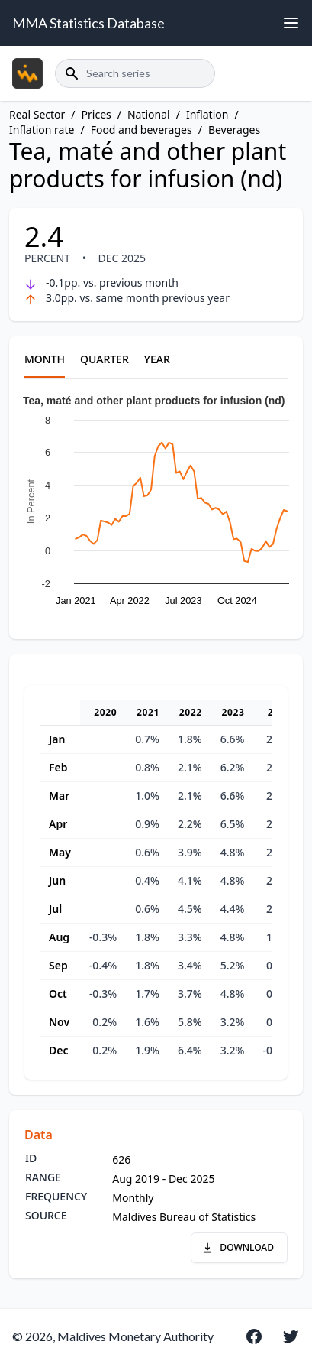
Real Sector (37, 114)
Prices (96, 114)
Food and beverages (141, 129)
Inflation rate (41, 129)
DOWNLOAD (237, 1247)
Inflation (207, 114)
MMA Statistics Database (88, 23)
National (148, 114)
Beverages (234, 129)
